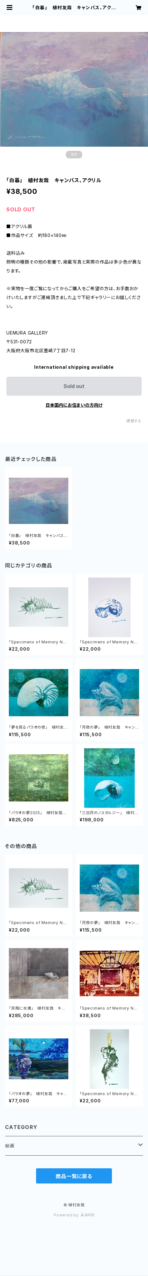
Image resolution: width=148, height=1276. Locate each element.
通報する (134, 420)
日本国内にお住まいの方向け (74, 405)
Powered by (74, 1215)
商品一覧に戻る (74, 1176)
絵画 (10, 1145)
